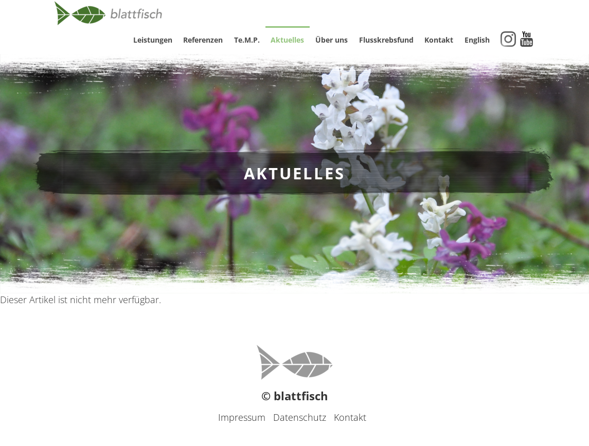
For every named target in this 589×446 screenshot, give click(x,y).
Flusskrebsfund (386, 40)
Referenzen (203, 40)
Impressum (241, 417)
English (477, 40)
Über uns (331, 40)
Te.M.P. (247, 40)
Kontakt (438, 40)
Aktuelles (287, 40)
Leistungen (152, 40)
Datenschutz (299, 417)
